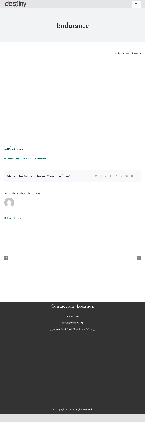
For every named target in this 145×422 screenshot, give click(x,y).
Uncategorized (40, 158)
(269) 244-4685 (72, 316)
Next (135, 53)
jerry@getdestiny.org (72, 322)
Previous (123, 53)
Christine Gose (13, 158)
